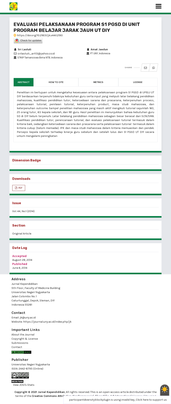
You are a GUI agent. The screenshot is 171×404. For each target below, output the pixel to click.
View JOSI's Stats (23, 385)
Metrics (98, 82)
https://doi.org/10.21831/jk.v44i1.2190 (38, 35)
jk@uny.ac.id (28, 317)
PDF (20, 187)
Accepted (19, 256)
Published (19, 264)
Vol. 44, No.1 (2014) (23, 211)
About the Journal (22, 334)
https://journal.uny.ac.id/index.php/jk (47, 321)
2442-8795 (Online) (31, 368)
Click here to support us (151, 399)
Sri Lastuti (22, 49)
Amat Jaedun (97, 49)
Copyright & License (24, 338)
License (137, 82)
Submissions (19, 343)
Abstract (23, 82)
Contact (16, 347)
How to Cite (56, 82)
